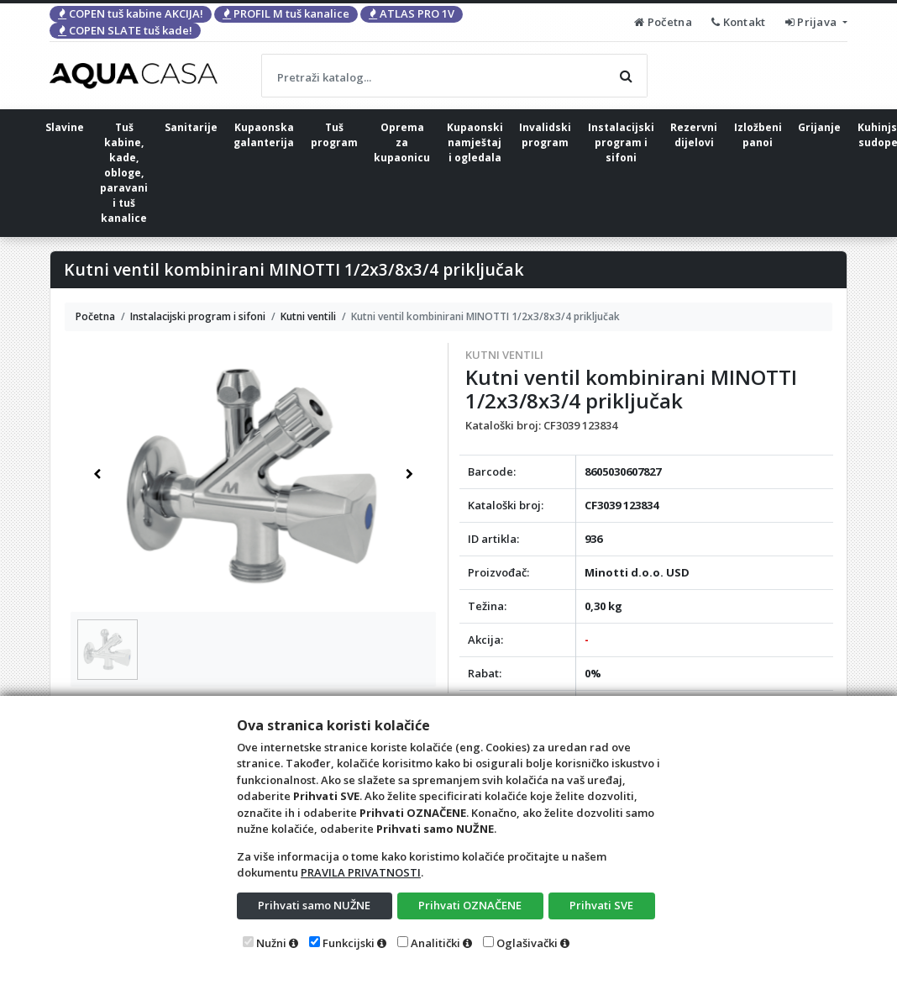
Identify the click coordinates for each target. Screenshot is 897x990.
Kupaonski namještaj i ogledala (475, 142)
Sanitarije (191, 127)
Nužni (271, 943)
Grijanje (819, 127)
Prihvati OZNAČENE (470, 905)
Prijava (812, 21)
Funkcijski (349, 943)
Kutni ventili (504, 354)
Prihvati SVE (601, 905)
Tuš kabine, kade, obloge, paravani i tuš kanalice (124, 172)
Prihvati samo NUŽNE (314, 905)
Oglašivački (527, 943)
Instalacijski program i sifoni (621, 142)
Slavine (64, 127)
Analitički (435, 943)
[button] (97, 474)
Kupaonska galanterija (263, 135)
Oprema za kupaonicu (402, 142)
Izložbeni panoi (758, 135)
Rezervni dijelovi (693, 135)
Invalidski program (545, 135)
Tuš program (334, 135)
